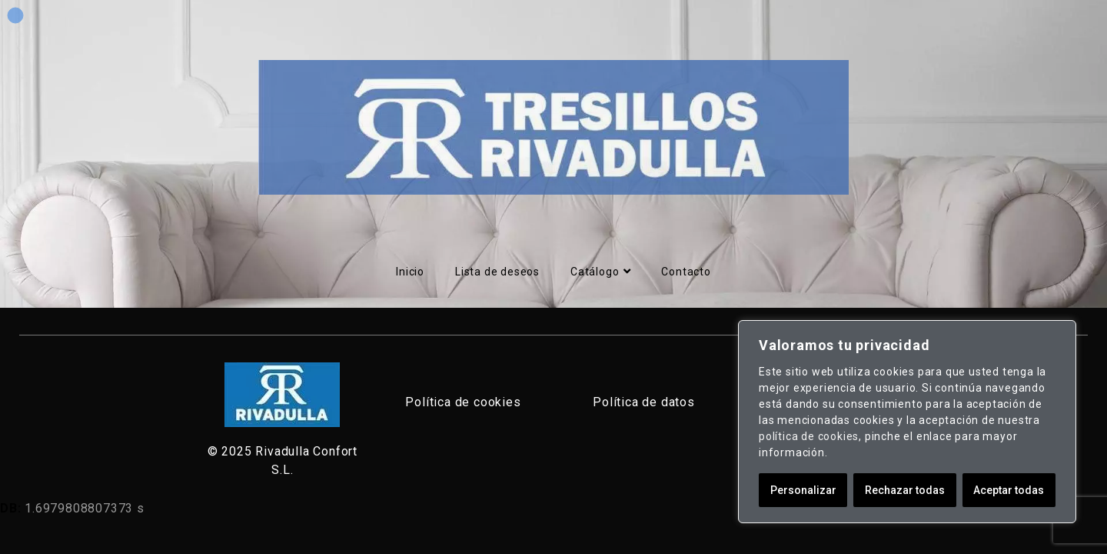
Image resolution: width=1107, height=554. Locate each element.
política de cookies (809, 436)
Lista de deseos (497, 271)
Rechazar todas (905, 490)
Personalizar (803, 490)
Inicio (410, 271)
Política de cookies (462, 402)
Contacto (685, 271)
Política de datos (644, 402)
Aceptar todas (1008, 490)
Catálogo (600, 271)
